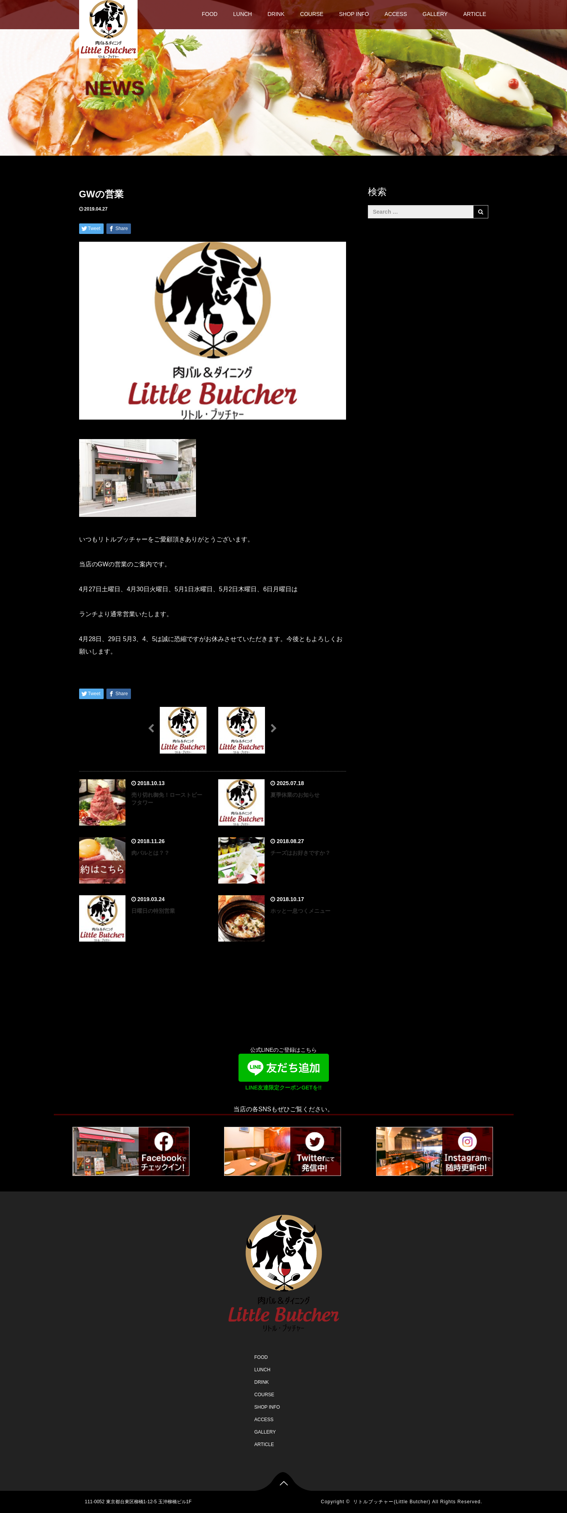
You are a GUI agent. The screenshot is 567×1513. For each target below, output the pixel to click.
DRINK (275, 14)
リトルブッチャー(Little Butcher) (391, 1501)
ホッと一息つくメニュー (300, 911)
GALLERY (434, 14)
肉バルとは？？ (150, 853)
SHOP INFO (354, 14)
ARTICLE (474, 14)
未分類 (122, 209)
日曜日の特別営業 (153, 911)
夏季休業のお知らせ (295, 795)
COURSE (311, 14)
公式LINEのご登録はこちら (284, 1070)
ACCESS (396, 14)
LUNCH (242, 14)
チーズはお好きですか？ (300, 853)
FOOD (209, 14)
